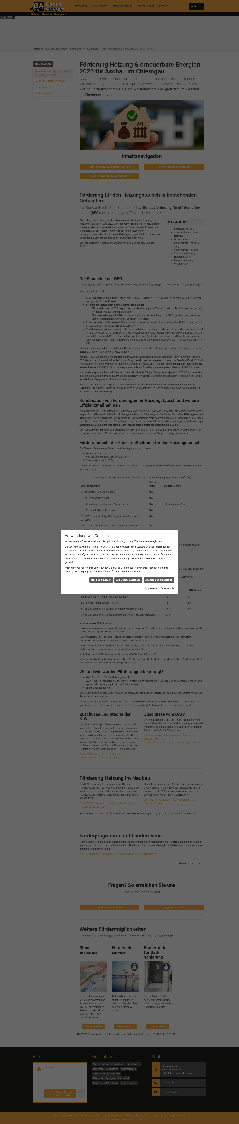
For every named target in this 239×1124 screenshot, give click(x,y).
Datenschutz (167, 150)
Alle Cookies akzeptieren (159, 142)
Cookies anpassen (101, 142)
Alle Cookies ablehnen (128, 142)
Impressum (151, 150)
